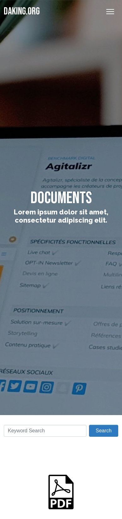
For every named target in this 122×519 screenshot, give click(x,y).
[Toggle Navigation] (110, 12)
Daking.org (22, 11)
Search (104, 430)
